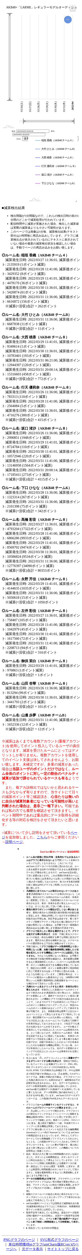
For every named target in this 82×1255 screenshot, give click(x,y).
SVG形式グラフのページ (59, 1240)
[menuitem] (72, 8)
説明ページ (14, 842)
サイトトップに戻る (63, 1249)
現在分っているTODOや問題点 (43, 1228)
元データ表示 (32, 1249)
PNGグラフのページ (19, 1240)
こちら (42, 837)
